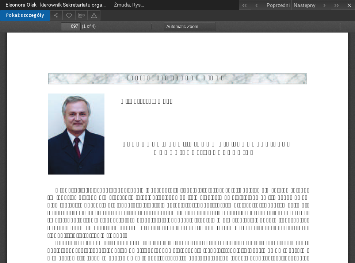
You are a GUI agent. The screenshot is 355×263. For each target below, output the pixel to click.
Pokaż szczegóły (25, 15)
